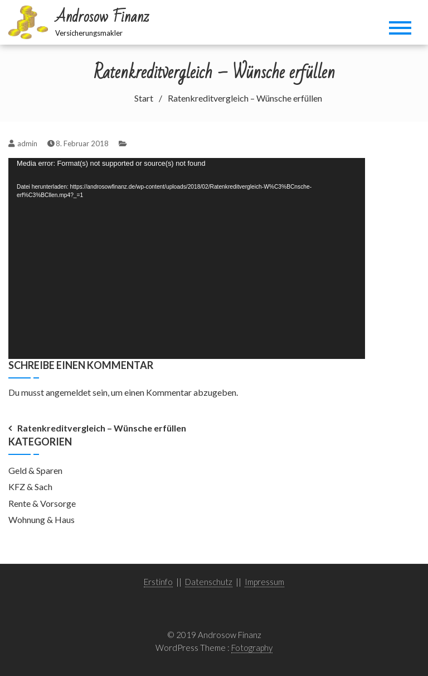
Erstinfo (158, 582)
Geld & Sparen (35, 470)
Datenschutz (208, 582)
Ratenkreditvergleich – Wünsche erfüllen (101, 428)
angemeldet (68, 392)
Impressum (264, 582)
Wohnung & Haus (41, 519)
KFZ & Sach (30, 486)
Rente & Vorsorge (42, 503)
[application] (186, 258)
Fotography (252, 648)
